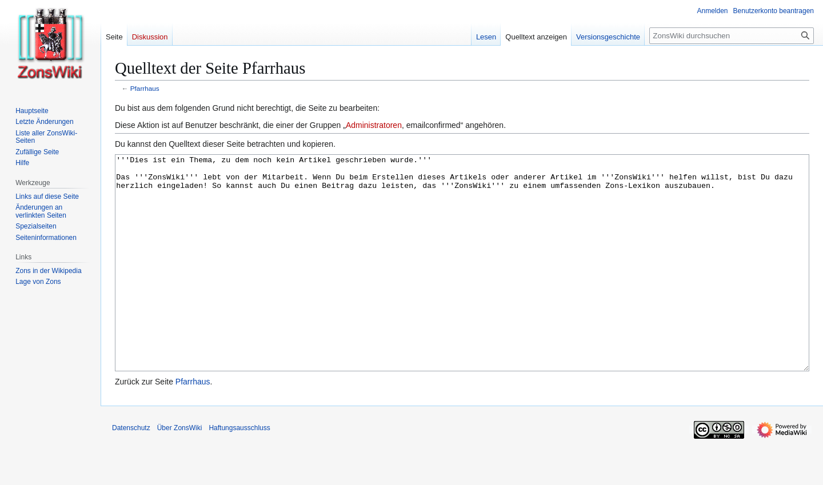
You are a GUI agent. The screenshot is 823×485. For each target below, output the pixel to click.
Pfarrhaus (144, 88)
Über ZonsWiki (179, 471)
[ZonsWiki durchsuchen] (731, 35)
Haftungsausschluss (239, 471)
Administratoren (374, 125)
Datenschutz (131, 471)
